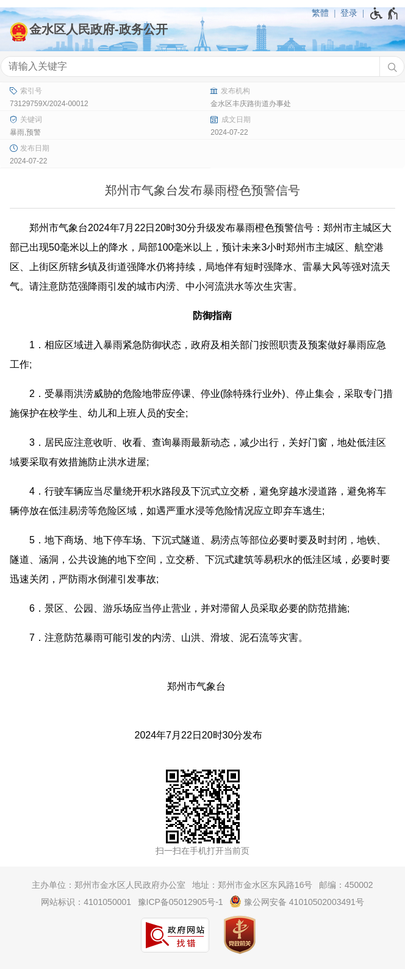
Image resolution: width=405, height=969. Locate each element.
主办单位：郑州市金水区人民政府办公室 (108, 885)
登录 (348, 13)
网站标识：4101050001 (86, 902)
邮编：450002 (346, 885)
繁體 (320, 13)
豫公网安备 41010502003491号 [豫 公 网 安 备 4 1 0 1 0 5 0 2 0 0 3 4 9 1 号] (296, 901)
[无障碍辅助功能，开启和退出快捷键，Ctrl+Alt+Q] (384, 13)
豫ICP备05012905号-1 (180, 902)
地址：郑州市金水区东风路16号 (252, 885)
